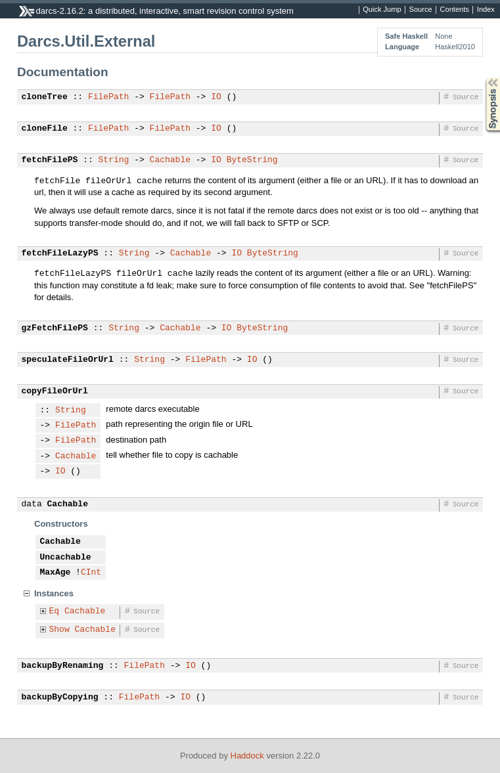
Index (486, 10)
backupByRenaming (63, 666)
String (114, 160)
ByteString (252, 160)
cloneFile (45, 129)
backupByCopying (60, 697)
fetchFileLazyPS (60, 253)
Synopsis (482, 77)
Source (420, 10)
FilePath (108, 97)
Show (59, 630)
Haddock (247, 756)
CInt (91, 573)
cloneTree (45, 97)
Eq (54, 611)
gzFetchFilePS (55, 328)
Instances (54, 593)
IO (216, 97)
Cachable (170, 160)
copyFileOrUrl (55, 391)
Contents (454, 10)
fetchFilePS (50, 160)
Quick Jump (382, 10)
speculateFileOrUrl (68, 360)
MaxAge (55, 573)
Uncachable (65, 557)
